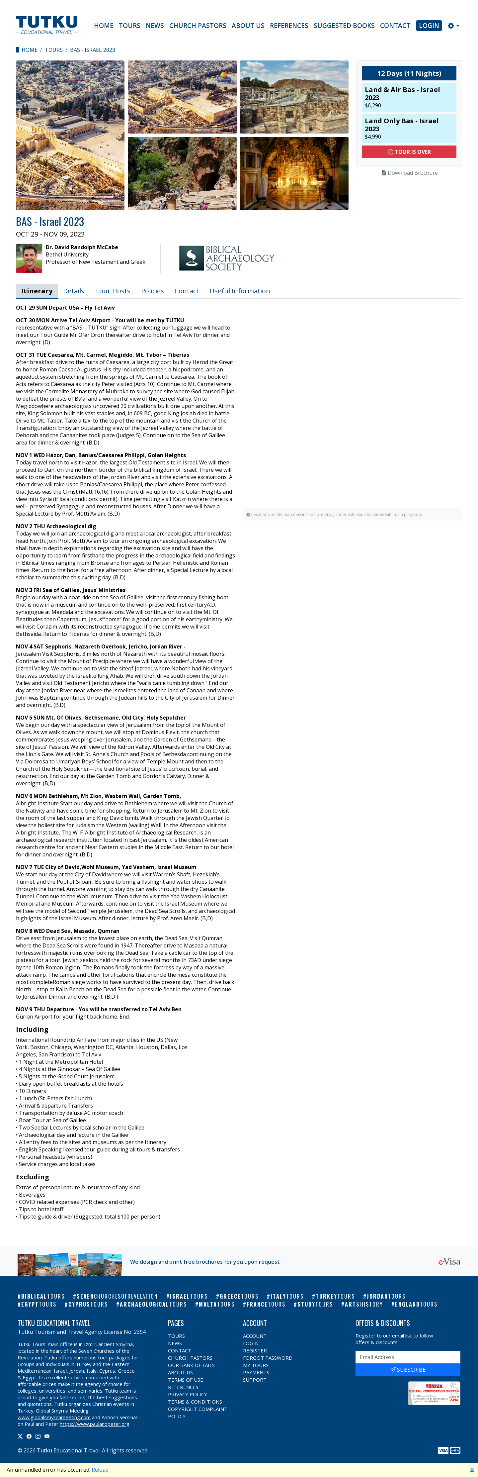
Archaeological (153, 1304)
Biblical (43, 1296)
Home (104, 25)
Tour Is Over (409, 151)
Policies (152, 290)
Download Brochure (409, 172)
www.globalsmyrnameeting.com (54, 1417)
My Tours (256, 1365)
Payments (256, 1372)
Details (73, 290)
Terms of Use (185, 1379)
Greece (239, 1296)
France (266, 1304)
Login (429, 25)
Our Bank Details (191, 1365)
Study (315, 1304)
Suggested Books (344, 25)
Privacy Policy (187, 1394)
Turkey (335, 1296)
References (289, 25)
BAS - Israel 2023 (92, 49)
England (416, 1304)
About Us (248, 25)
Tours (129, 25)
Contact (395, 25)
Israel (189, 1296)
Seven (117, 1296)
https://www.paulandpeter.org (94, 1424)
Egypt (38, 1304)
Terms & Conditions (195, 1401)
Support (255, 1379)
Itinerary (36, 290)
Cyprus (88, 1304)
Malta (217, 1304)
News (155, 25)
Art (364, 1304)
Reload (100, 1469)
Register (255, 1350)
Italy (287, 1296)
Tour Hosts (112, 290)
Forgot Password (267, 1357)
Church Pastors (197, 25)
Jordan (386, 1296)
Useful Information (239, 290)
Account (255, 1335)
